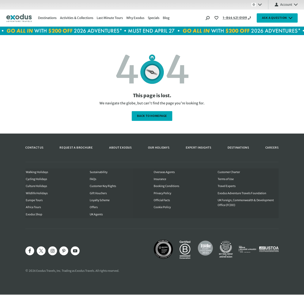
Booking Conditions (166, 186)
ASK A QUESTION (277, 18)
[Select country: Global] (256, 4)
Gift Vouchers (98, 193)
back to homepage (152, 116)
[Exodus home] (19, 18)
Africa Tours (33, 207)
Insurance (160, 179)
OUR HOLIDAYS (159, 147)
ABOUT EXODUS (120, 147)
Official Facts (162, 200)
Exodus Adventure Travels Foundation (242, 193)
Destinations (47, 18)
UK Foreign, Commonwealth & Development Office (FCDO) (246, 203)
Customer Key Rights (103, 186)
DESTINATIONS (238, 147)
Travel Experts (227, 186)
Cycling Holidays (36, 179)
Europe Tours (33, 200)
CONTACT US (34, 147)
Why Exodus (136, 18)
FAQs (93, 179)
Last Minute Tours (110, 18)
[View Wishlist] (217, 17)
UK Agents (96, 215)
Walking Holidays (36, 171)
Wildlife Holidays (36, 193)
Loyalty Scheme (100, 200)
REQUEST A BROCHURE (76, 147)
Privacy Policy (162, 193)
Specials (154, 18)
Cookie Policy (162, 207)
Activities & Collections (77, 18)
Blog (166, 18)
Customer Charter (229, 171)
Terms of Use (226, 179)
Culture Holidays (36, 186)
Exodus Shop (33, 215)
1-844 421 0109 (231, 18)
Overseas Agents (164, 171)
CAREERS (272, 147)
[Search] (207, 17)
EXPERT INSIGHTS (198, 147)
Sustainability (98, 171)
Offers (94, 207)
